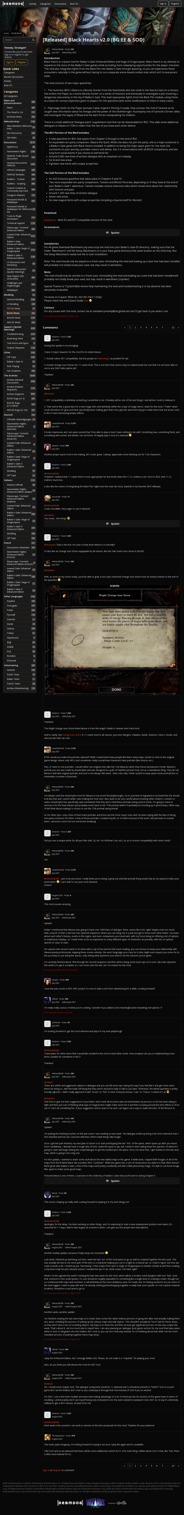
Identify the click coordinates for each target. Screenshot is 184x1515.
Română (21, 656)
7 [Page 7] (162, 327)
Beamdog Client (21, 338)
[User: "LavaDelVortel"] (47, 425)
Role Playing (21, 366)
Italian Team (21, 679)
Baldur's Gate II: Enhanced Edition (21, 256)
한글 (21, 642)
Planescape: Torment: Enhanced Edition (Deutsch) (21, 436)
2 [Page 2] (135, 327)
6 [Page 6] (157, 327)
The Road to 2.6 (21, 112)
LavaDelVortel (58, 423)
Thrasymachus (58, 1435)
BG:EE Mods (21, 313)
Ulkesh (55, 999)
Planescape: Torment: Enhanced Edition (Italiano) (21, 499)
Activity (32, 3)
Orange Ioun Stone (71, 734)
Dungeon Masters (21, 195)
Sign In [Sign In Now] (9, 62)
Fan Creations (21, 370)
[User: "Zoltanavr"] (47, 1024)
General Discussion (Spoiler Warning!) (21, 270)
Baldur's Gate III (21, 361)
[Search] (33, 40)
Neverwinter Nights (21, 151)
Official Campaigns (21, 169)
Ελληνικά (21, 660)
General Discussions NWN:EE (21, 164)
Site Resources (21, 133)
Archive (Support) (21, 393)
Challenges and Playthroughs (21, 284)
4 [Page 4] (146, 327)
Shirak (54, 1193)
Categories (45, 3)
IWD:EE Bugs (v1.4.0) (21, 410)
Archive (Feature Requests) (21, 388)
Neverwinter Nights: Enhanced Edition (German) (21, 426)
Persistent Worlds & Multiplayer (21, 201)
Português (21, 605)
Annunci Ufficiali (21, 484)
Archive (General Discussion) (21, 381)
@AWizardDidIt (51, 473)
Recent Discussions (13, 76)
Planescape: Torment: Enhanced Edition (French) (21, 563)
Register (175, 3)
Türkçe (21, 633)
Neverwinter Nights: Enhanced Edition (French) (21, 554)
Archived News (21, 116)
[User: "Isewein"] (47, 447)
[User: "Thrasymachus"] (47, 1437)
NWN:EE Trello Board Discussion (21, 157)
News (21, 107)
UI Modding (21, 304)
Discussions (60, 3)
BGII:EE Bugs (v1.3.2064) (21, 404)
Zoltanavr (56, 1022)
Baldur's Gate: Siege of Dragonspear (21, 250)
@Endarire (49, 393)
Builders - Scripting (21, 183)
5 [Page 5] (151, 327)
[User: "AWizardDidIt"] (47, 51)
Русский (21, 614)
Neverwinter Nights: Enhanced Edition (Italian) (21, 490)
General (21, 670)
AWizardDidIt (57, 49)
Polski (21, 610)
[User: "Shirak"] (47, 1194)
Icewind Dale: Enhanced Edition (21, 236)
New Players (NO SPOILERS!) (21, 277)
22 (173, 327)
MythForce (21, 146)
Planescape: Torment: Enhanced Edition (21, 229)
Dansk (21, 624)
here (86, 300)
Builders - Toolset (21, 179)
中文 (21, 651)
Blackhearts (50, 220)
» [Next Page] (178, 327)
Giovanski (56, 496)
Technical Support (21, 223)
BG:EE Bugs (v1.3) (21, 398)
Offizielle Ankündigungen (21, 419)
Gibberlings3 (104, 358)
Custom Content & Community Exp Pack (21, 189)
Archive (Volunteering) (21, 688)
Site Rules (21, 137)
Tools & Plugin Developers (21, 217)
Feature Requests (21, 347)
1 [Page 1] (130, 327)
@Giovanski (50, 544)
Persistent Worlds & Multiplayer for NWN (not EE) (21, 209)
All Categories (11, 96)
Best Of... (74, 3)
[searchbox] (19, 40)
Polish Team (21, 674)
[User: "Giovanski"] (47, 498)
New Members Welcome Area (21, 127)
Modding (21, 470)
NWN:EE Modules (21, 174)
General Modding (21, 299)
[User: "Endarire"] (47, 338)
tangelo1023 (57, 895)
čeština (21, 628)
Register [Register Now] (22, 62)
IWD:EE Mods (21, 322)
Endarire (55, 336)
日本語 (21, 646)
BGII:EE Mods (21, 317)
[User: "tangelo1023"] (47, 897)
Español (21, 601)
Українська (21, 637)
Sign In (163, 3)
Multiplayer (21, 290)
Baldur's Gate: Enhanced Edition (21, 243)
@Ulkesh (48, 1082)
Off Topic (21, 475)
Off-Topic (21, 357)
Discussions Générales (21, 547)
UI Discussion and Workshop (21, 263)
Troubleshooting (21, 334)
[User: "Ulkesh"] (47, 1000)
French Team (21, 683)
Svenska (21, 619)
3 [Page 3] (140, 327)
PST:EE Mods (21, 308)
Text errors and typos (21, 343)
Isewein (55, 445)
